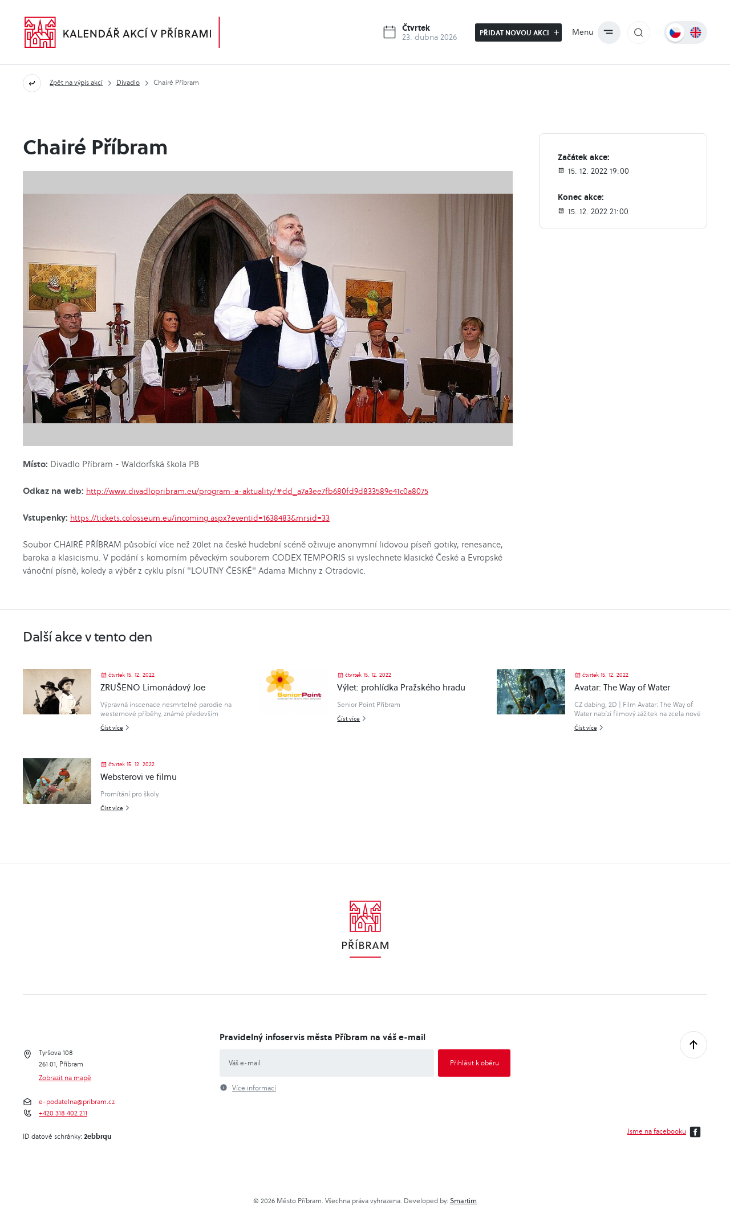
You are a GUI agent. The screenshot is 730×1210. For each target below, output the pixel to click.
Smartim (463, 1200)
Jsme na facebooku (665, 1132)
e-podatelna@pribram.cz (77, 1101)
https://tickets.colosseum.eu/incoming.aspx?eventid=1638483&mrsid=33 (200, 518)
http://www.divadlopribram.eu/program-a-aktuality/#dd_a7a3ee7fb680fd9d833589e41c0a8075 (257, 491)
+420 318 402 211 (63, 1113)
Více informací (254, 1088)
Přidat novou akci (519, 32)
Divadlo (128, 82)
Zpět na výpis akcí (76, 82)
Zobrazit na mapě (65, 1077)
